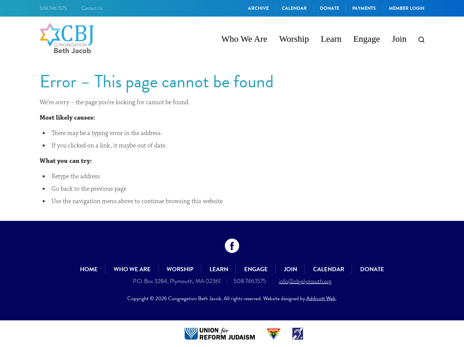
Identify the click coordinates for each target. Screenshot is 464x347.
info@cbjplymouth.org (305, 281)
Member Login (406, 8)
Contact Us (92, 8)
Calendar (294, 8)
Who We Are (244, 39)
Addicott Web (321, 298)
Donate (329, 8)
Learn (331, 39)
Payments (364, 8)
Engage (366, 39)
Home (89, 269)
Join (399, 39)
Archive (258, 8)
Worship (294, 39)
